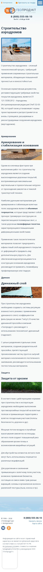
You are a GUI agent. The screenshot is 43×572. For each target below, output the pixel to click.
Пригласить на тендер (25, 3)
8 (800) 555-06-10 (21, 16)
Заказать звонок (35, 521)
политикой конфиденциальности (31, 570)
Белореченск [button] (7, 3)
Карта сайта (37, 523)
